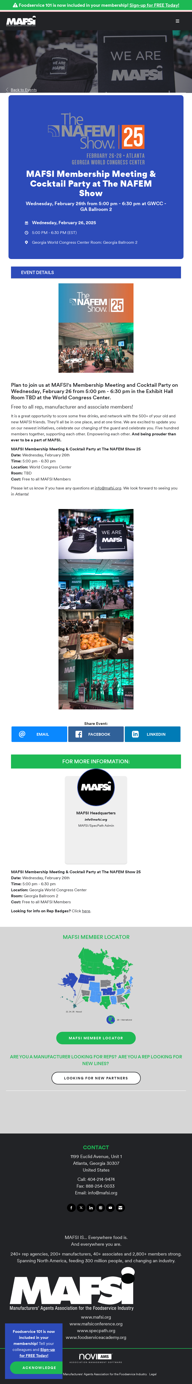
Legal (152, 1374)
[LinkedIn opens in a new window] (152, 734)
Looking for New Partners (96, 1078)
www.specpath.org (96, 1330)
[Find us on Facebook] (71, 1208)
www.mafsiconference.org (96, 1324)
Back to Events (21, 89)
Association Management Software (96, 1358)
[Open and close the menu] (110, 21)
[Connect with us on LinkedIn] (90, 1208)
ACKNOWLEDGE (39, 1367)
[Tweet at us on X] (81, 1208)
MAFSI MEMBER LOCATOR (96, 1038)
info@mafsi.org (108, 487)
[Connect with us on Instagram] (100, 1208)
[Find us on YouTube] (110, 1208)
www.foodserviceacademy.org (96, 1337)
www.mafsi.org (96, 1317)
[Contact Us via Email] (120, 1208)
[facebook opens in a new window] (96, 734)
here (86, 910)
